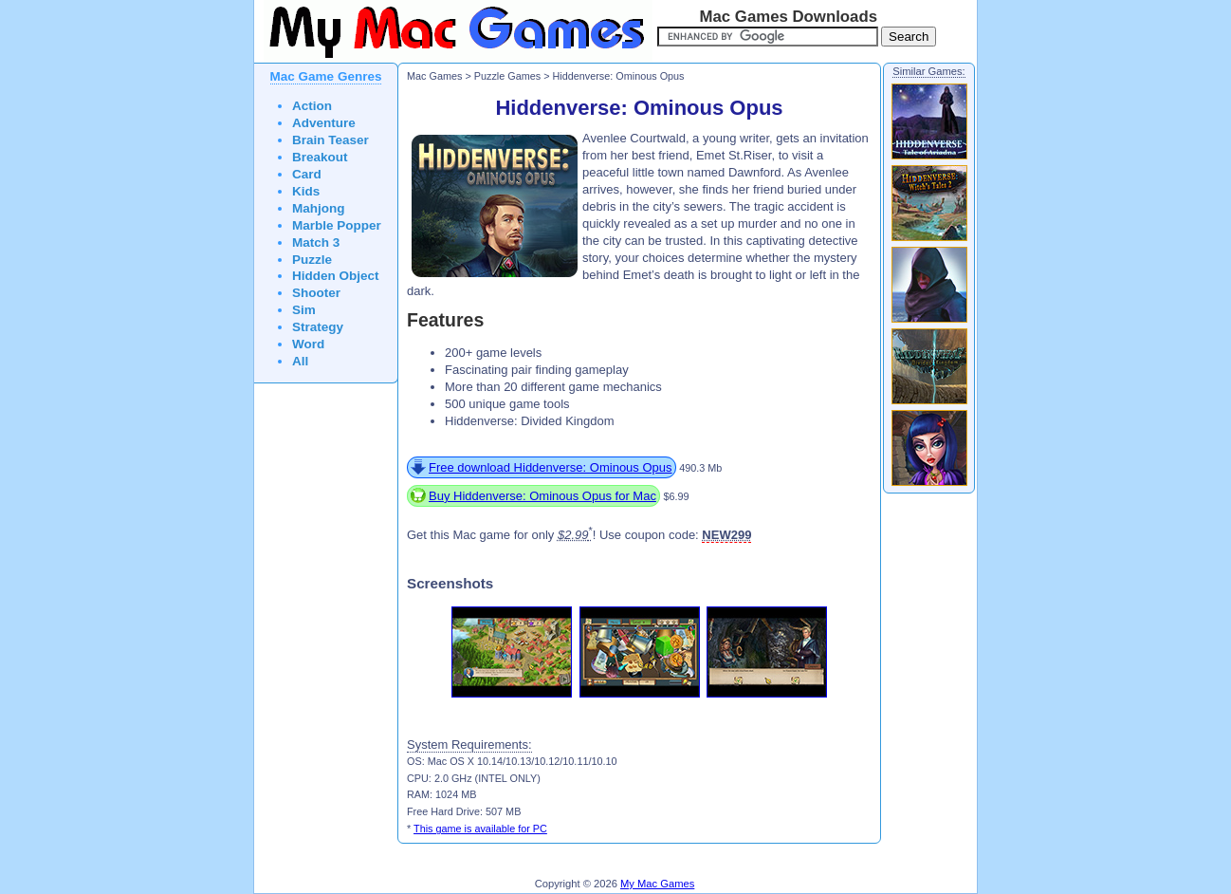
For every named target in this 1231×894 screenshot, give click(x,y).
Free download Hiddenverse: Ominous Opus (550, 467)
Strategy (317, 327)
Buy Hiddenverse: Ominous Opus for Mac (542, 496)
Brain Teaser (330, 140)
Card (307, 174)
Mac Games (434, 76)
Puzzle (312, 259)
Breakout (320, 157)
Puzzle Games (507, 76)
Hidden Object (335, 276)
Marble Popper (336, 225)
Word (308, 344)
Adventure (324, 123)
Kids (306, 191)
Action (312, 106)
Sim (304, 310)
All (300, 361)
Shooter (316, 293)
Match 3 (316, 242)
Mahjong (318, 208)
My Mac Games (657, 883)
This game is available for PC (480, 828)
